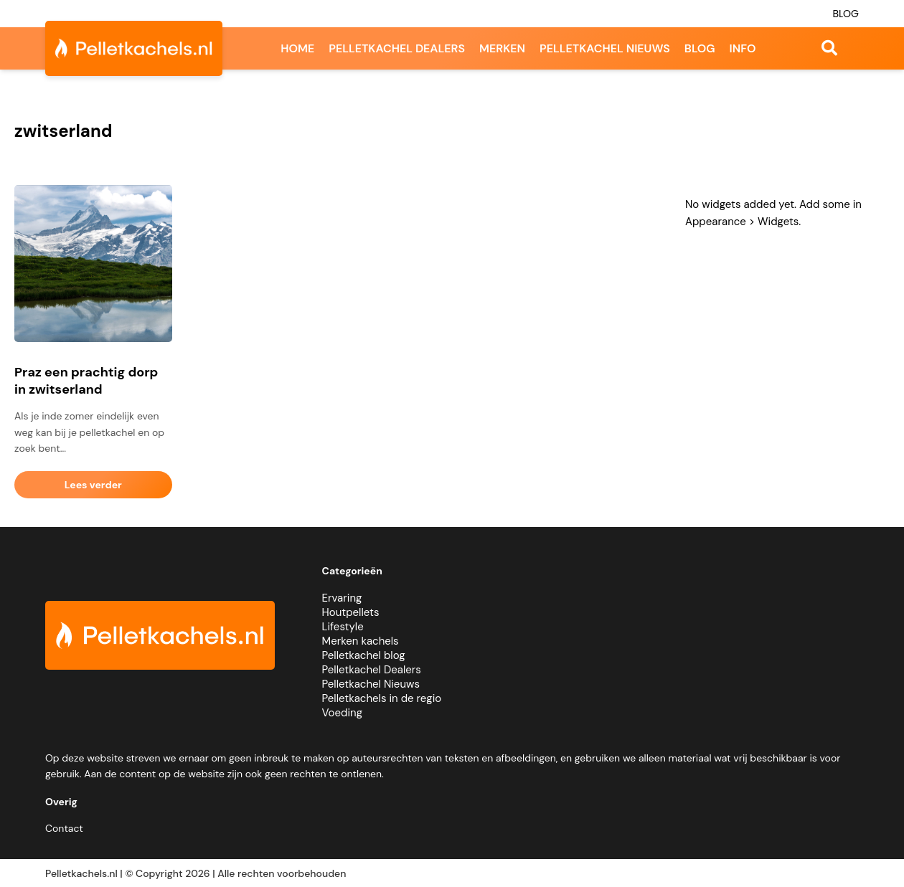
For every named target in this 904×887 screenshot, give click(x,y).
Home (297, 48)
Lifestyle (343, 627)
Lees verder (93, 484)
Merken (502, 48)
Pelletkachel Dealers (371, 670)
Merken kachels (360, 641)
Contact (64, 828)
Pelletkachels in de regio (382, 698)
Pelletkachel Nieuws (371, 684)
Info (743, 48)
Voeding (342, 713)
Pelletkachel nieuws (605, 48)
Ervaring (342, 598)
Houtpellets (351, 612)
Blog (845, 13)
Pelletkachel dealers (397, 48)
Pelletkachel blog (363, 655)
